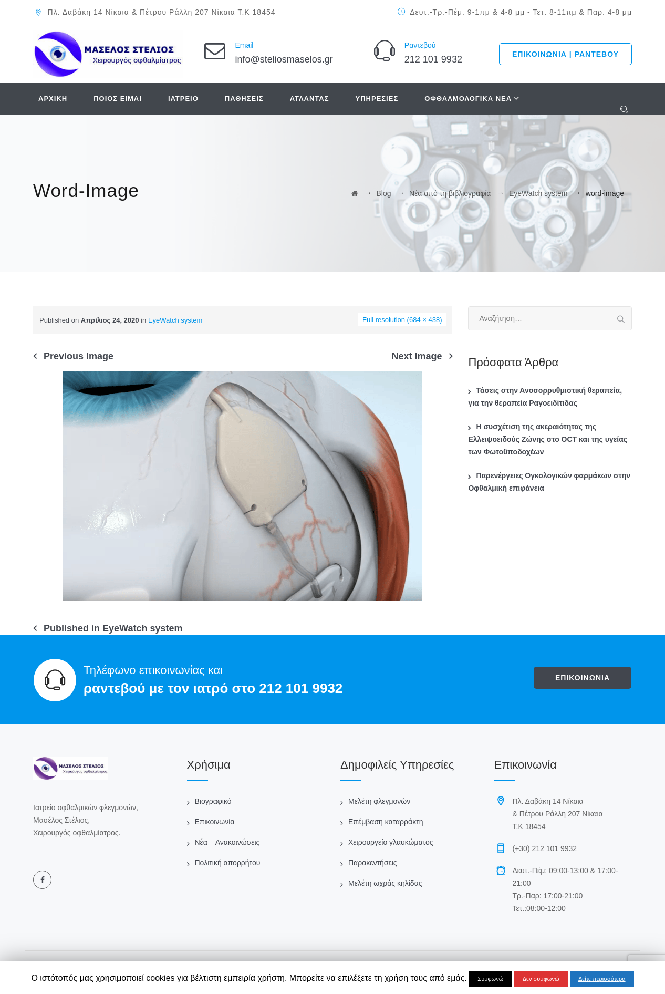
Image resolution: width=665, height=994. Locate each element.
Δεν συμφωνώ (541, 979)
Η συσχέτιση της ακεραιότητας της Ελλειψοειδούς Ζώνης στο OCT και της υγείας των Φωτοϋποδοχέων (547, 439)
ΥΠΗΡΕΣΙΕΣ (377, 98)
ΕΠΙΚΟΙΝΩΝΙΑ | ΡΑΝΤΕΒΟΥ (565, 54)
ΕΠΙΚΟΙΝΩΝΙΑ (582, 678)
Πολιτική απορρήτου (228, 862)
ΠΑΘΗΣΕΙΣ (244, 98)
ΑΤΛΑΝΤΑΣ (309, 98)
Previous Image (78, 356)
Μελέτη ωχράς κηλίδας (385, 883)
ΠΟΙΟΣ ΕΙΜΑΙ (117, 98)
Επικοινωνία (215, 821)
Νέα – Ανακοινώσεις (227, 842)
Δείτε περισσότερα (602, 979)
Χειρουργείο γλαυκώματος (390, 842)
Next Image (416, 356)
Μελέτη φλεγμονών (379, 801)
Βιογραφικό (213, 801)
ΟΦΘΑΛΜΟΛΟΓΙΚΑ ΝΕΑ (468, 98)
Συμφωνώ (490, 979)
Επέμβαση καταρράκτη (385, 821)
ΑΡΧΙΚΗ (52, 98)
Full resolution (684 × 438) (402, 320)
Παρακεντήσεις (372, 862)
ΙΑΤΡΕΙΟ (183, 98)
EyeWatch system (175, 320)
